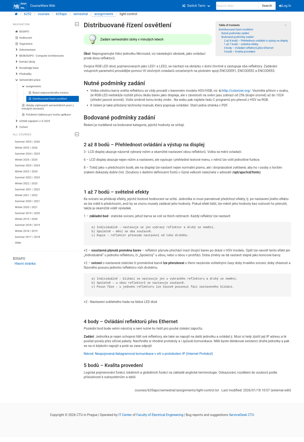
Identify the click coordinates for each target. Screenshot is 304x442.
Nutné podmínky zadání (235, 33)
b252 (27, 14)
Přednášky (23, 74)
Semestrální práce (27, 80)
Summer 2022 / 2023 (27, 177)
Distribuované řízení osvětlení (47, 98)
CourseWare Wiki (34, 5)
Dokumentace (25, 49)
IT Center (125, 415)
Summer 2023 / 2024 (27, 165)
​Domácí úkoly (25, 61)
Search (267, 6)
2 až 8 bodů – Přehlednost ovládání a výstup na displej (256, 40)
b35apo (61, 14)
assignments (103, 14)
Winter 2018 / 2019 (26, 230)
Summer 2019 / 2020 (27, 213)
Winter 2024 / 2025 (26, 159)
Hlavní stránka (25, 264)
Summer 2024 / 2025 (27, 153)
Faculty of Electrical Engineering (159, 415)
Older (18, 242)
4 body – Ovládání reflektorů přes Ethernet (248, 47)
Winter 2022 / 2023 (26, 183)
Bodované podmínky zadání (237, 36)
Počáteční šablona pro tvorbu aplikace (46, 114)
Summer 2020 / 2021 (27, 201)
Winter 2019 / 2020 (26, 218)
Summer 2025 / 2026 (27, 141)
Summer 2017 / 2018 (27, 236)
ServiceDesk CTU (241, 415)
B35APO (22, 31)
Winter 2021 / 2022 (26, 195)
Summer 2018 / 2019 (27, 224)
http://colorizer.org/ (236, 91)
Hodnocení (23, 37)
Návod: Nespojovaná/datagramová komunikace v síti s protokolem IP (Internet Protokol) (148, 354)
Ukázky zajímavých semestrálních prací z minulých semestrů (48, 107)
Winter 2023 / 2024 (26, 171)
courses (44, 14)
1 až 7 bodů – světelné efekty (241, 44)
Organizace (23, 43)
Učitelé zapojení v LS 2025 (32, 121)
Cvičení (21, 127)
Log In (285, 6)
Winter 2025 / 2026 (26, 147)
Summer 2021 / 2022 (27, 189)
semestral (80, 14)
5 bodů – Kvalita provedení (239, 51)
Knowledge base (26, 68)
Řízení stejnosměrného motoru (48, 92)
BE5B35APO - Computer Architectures (39, 55)
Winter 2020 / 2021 (26, 207)
